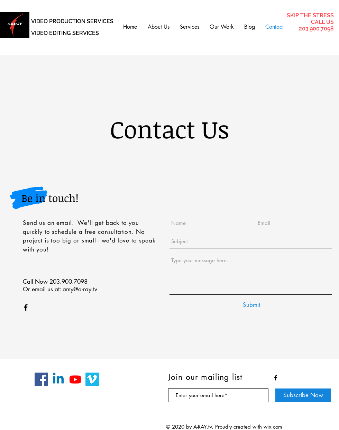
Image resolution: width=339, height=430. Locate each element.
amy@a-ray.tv (80, 289)
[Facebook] (41, 379)
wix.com (273, 426)
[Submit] (251, 305)
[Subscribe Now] (303, 395)
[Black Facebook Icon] (25, 307)
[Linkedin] (58, 379)
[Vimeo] (92, 379)
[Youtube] (75, 379)
